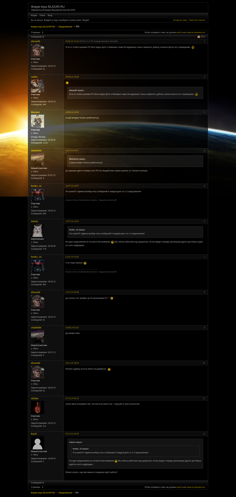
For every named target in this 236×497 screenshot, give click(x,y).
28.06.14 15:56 (72, 77)
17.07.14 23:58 (72, 292)
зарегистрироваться (196, 32)
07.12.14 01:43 (72, 398)
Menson (35, 112)
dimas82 (35, 41)
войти (179, 32)
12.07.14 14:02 (72, 221)
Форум (34, 15)
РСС (203, 37)
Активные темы (180, 20)
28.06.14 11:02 (72, 41)
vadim (34, 77)
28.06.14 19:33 (72, 112)
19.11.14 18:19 (72, 363)
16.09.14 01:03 (72, 327)
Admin (34, 221)
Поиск (42, 15)
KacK (34, 433)
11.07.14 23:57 (72, 150)
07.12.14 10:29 (72, 434)
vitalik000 (36, 150)
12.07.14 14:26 (72, 257)
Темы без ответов (197, 20)
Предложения (65, 26)
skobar (35, 398)
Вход (50, 15)
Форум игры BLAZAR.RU (48, 6)
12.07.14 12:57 (72, 186)
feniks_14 (36, 186)
